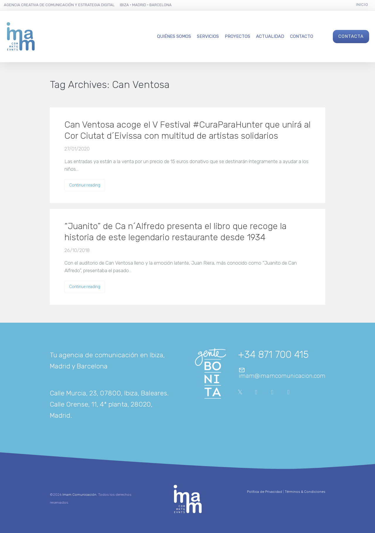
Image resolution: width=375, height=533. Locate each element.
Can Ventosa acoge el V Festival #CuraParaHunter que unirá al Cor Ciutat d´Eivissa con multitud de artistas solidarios (187, 130)
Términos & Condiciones (305, 492)
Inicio (362, 4)
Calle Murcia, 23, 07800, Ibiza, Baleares (108, 393)
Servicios (208, 36)
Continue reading (84, 185)
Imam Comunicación (79, 495)
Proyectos (237, 36)
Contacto (301, 36)
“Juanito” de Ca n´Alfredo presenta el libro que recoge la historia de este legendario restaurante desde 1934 (175, 232)
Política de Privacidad (264, 492)
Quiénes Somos (174, 36)
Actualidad (270, 36)
